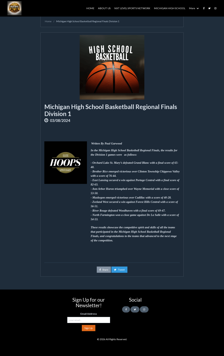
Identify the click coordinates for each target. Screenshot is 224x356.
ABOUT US (104, 8)
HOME (90, 8)
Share (103, 269)
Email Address (88, 313)
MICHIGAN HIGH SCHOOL (169, 8)
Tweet (119, 269)
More (192, 8)
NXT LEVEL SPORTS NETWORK (132, 8)
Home (47, 21)
